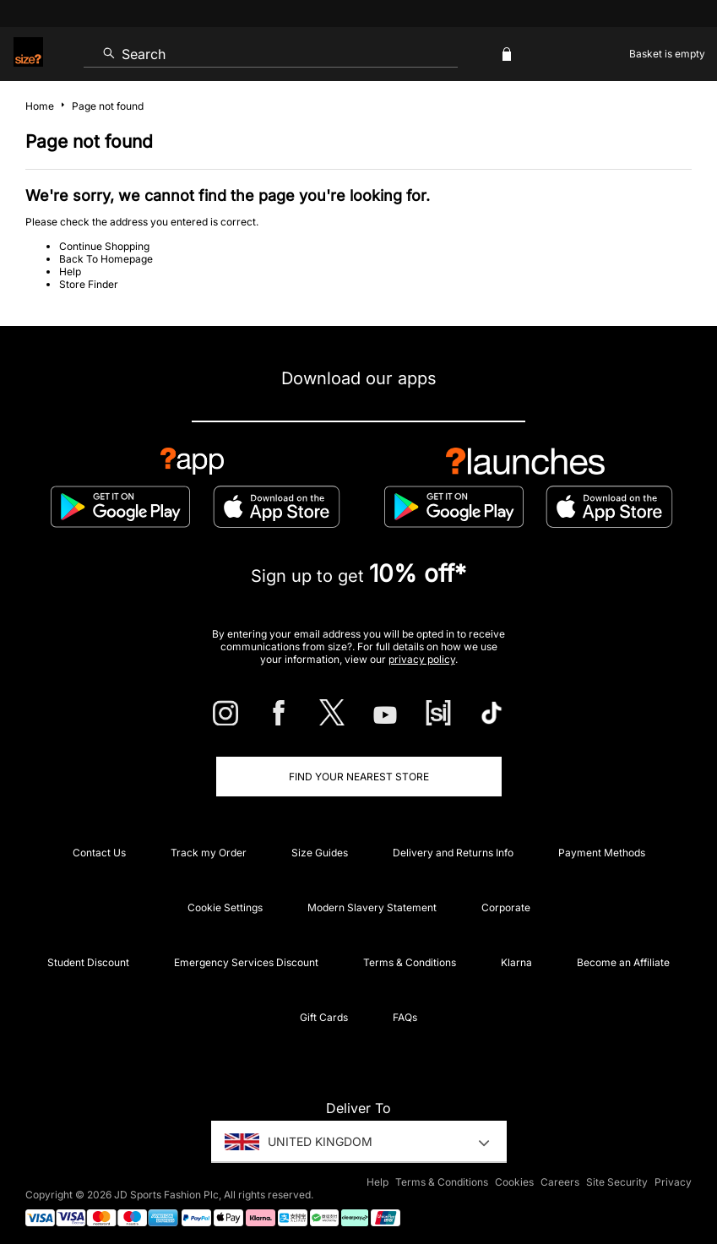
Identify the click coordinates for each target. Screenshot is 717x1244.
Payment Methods (601, 852)
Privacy (673, 1182)
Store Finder (88, 284)
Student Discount (88, 962)
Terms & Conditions (409, 962)
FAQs (405, 1017)
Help (70, 271)
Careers (559, 1182)
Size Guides (319, 852)
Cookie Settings (225, 907)
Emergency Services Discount (246, 962)
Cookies (514, 1182)
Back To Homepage (106, 259)
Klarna (516, 962)
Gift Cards (324, 1017)
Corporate (505, 907)
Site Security (617, 1182)
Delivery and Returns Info (453, 852)
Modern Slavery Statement (372, 907)
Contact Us (99, 852)
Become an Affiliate (623, 962)
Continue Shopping (104, 246)
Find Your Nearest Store (359, 776)
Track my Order (209, 852)
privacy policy (421, 659)
